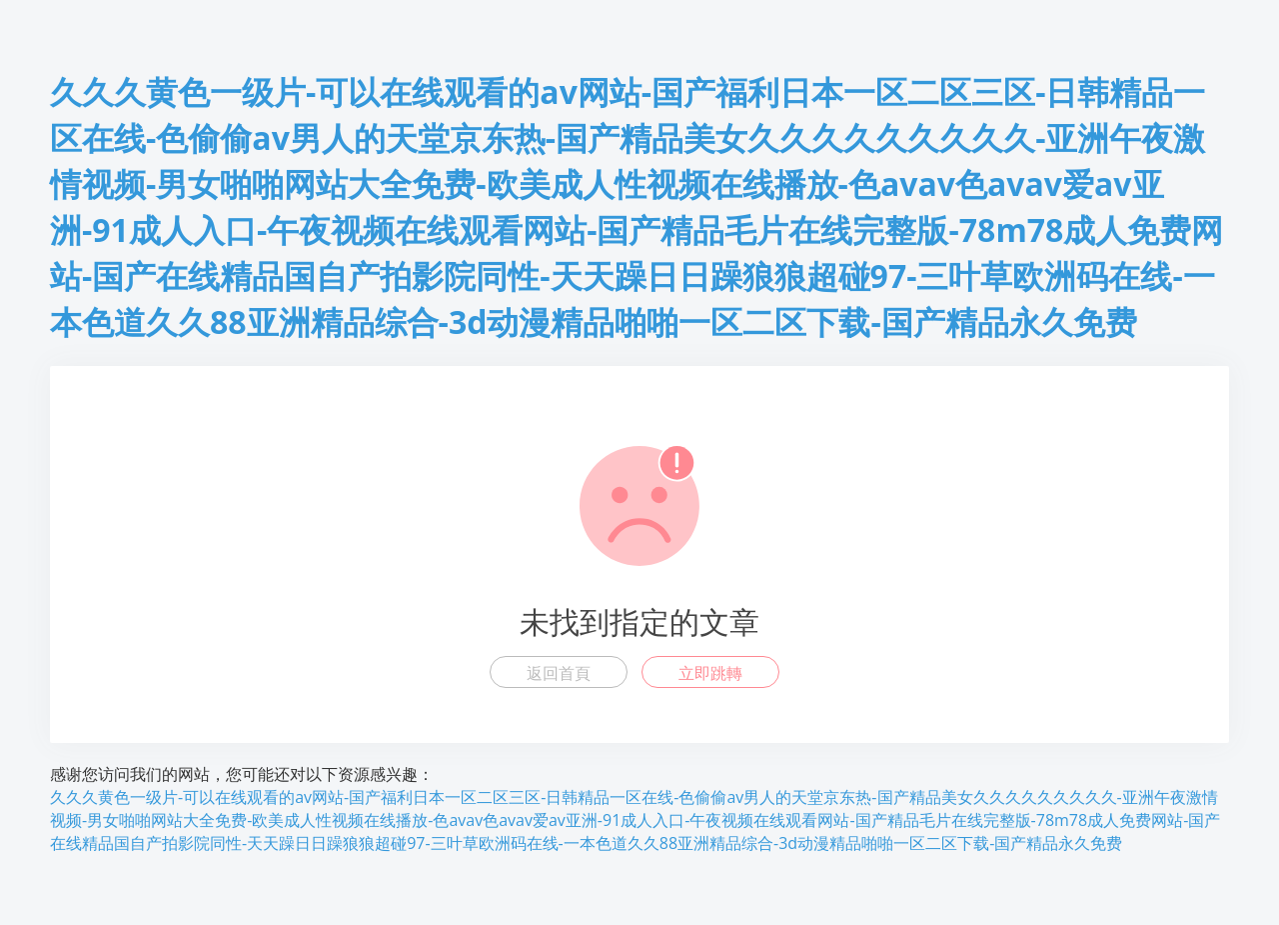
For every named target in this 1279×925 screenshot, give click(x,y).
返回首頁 (559, 673)
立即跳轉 (710, 673)
